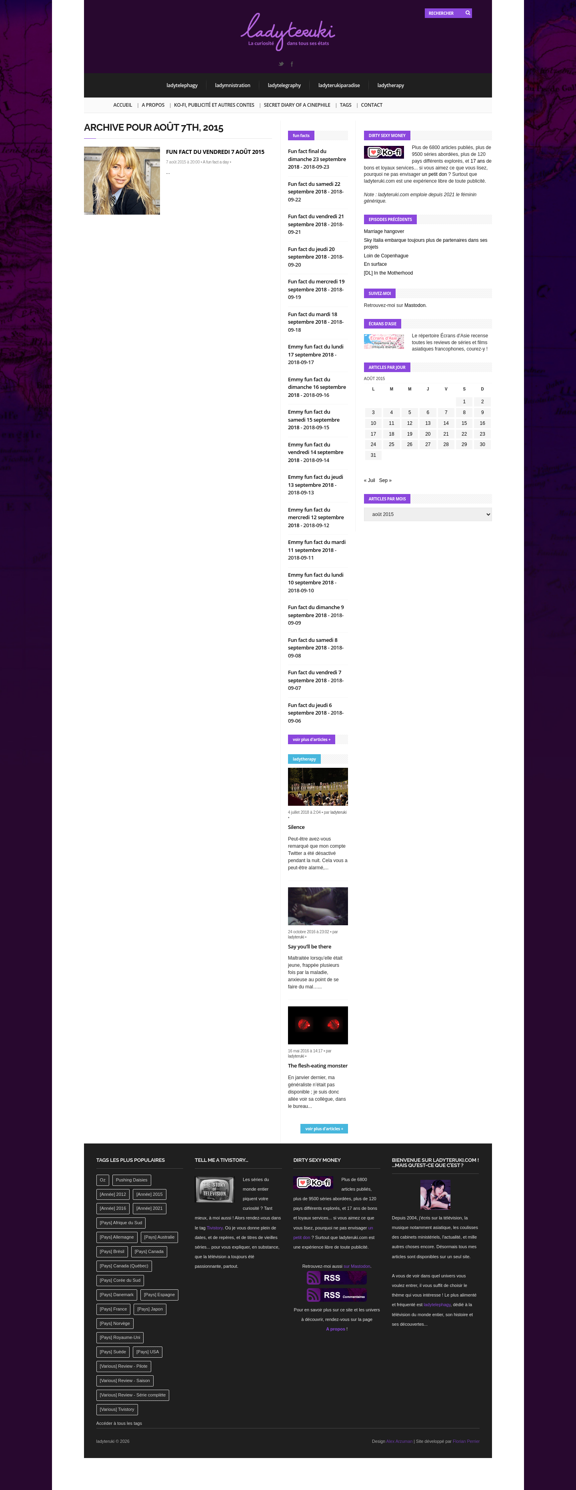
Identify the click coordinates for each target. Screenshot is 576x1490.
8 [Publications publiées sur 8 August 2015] (464, 412)
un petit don (434, 174)
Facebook (292, 64)
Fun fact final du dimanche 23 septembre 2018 (317, 158)
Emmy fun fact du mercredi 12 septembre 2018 (316, 517)
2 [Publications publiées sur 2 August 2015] (482, 401)
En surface (375, 264)
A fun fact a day (216, 162)
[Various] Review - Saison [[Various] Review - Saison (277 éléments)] (125, 1380)
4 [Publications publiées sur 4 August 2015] (391, 412)
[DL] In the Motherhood (388, 273)
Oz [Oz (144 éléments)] (103, 1179)
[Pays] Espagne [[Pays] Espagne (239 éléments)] (159, 1294)
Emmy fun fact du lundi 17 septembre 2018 (316, 350)
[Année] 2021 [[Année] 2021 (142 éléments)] (149, 1208)
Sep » (385, 480)
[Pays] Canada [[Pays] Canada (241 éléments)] (149, 1251)
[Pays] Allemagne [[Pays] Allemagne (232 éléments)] (117, 1237)
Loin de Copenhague (386, 256)
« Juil (369, 480)
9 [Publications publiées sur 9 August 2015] (482, 412)
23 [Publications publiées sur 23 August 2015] (482, 434)
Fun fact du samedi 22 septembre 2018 (314, 187)
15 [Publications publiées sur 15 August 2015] (464, 423)
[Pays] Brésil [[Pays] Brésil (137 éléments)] (112, 1251)
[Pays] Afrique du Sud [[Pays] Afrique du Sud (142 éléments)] (121, 1222)
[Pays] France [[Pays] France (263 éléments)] (113, 1309)
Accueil (123, 105)
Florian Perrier (466, 1441)
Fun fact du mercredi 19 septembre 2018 (316, 285)
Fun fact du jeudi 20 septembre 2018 (311, 253)
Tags (346, 105)
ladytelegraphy (284, 85)
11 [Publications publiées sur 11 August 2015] (391, 423)
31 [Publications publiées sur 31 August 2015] (373, 455)
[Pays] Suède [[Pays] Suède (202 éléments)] (113, 1351)
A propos (153, 105)
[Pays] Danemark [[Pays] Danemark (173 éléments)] (117, 1294)
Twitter (281, 64)
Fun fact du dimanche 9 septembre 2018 (316, 611)
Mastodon (415, 305)
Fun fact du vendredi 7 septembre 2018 (314, 676)
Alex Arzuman (399, 1441)
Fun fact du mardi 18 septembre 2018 (312, 318)
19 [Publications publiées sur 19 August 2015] (409, 434)
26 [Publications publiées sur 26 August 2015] (409, 444)
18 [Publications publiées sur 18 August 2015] (391, 434)
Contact (371, 105)
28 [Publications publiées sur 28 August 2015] (446, 444)
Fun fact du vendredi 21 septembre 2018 (316, 220)
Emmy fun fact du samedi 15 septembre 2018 (314, 419)
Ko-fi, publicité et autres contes (214, 105)
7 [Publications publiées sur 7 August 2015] (446, 412)
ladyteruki (338, 812)
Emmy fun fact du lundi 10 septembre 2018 (316, 578)
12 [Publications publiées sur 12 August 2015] (409, 423)
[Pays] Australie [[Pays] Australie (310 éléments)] (159, 1237)
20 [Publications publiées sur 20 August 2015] (427, 434)
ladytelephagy (182, 85)
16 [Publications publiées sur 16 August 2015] (482, 423)
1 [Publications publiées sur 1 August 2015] (464, 401)
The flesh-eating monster (318, 1065)
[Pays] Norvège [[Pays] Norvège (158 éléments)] (115, 1323)
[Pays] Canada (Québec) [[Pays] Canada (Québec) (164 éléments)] (124, 1265)
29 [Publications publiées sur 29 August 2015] (464, 444)
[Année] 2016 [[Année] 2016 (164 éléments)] (113, 1208)
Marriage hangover (384, 231)
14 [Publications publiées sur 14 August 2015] (446, 423)
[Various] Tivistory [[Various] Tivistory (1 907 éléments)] (117, 1409)
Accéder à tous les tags (119, 1423)
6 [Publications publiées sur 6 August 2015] (427, 412)
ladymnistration (232, 85)
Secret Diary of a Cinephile (297, 105)
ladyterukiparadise (339, 85)
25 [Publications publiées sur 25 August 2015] (391, 444)
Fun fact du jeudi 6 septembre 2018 (310, 709)
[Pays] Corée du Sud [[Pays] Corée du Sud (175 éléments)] (120, 1280)
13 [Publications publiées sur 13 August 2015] (427, 423)
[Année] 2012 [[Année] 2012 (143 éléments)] (113, 1194)
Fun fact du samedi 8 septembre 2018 (313, 643)
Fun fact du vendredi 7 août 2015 (215, 151)
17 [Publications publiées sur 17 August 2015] (373, 434)
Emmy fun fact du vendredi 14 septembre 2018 (316, 452)
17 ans (477, 161)
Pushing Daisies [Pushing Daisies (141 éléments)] (132, 1179)
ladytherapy (391, 85)
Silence (296, 827)
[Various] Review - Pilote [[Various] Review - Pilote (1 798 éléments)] (124, 1366)
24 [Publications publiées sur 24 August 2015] (373, 444)
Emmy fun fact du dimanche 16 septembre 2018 (317, 387)
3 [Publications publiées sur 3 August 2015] (373, 412)
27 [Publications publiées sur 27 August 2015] (427, 444)
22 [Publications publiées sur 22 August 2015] (464, 434)
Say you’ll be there (309, 946)
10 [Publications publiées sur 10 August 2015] (373, 423)
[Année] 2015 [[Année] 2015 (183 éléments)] (149, 1194)
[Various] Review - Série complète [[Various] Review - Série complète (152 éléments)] (133, 1394)
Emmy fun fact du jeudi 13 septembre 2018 (315, 480)
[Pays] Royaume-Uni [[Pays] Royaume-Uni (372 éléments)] (120, 1337)
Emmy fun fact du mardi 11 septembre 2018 (317, 546)
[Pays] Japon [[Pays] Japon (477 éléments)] (150, 1309)
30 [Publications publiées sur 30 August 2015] (482, 444)
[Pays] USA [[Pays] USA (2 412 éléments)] (147, 1351)
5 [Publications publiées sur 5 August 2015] (409, 412)
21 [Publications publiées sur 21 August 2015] (446, 434)
